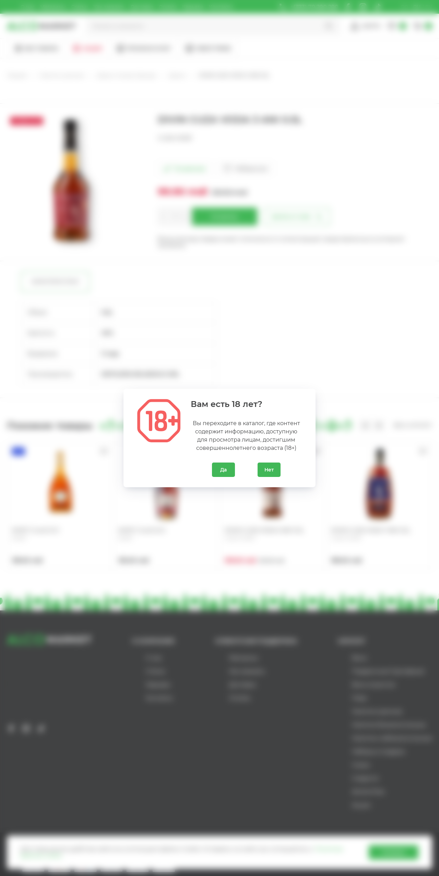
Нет (269, 470)
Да (223, 470)
